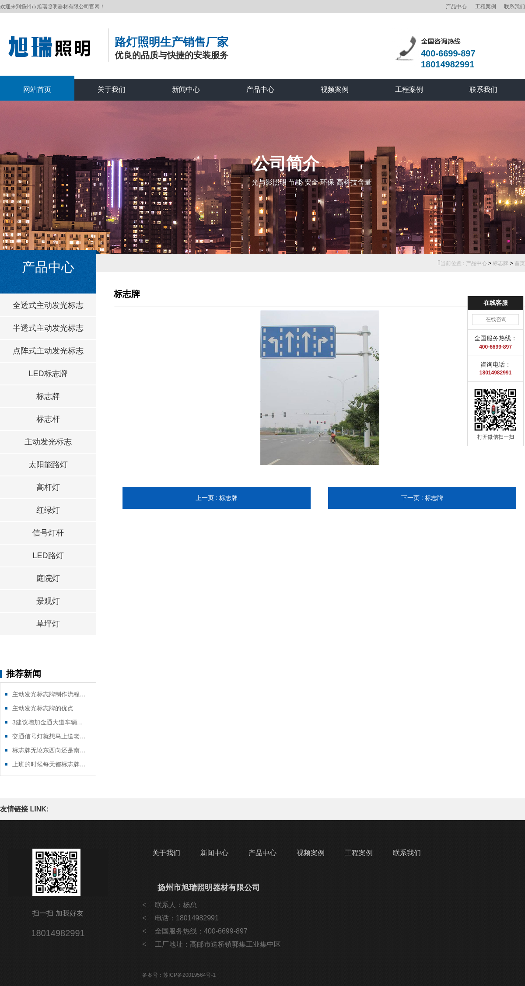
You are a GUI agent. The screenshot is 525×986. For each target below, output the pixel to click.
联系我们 (514, 6)
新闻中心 (186, 89)
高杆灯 (48, 487)
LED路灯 (47, 555)
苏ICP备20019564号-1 (189, 975)
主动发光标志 (48, 441)
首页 (519, 263)
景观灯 (48, 601)
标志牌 (500, 263)
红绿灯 (48, 510)
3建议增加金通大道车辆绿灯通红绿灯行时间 (49, 722)
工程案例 (485, 6)
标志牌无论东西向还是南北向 (49, 750)
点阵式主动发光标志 (48, 350)
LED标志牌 (47, 373)
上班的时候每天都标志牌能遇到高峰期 (49, 764)
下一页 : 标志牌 (422, 497)
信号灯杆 (48, 532)
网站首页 (37, 89)
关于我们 (112, 89)
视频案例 (335, 89)
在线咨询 (496, 319)
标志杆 (48, 419)
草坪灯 (48, 623)
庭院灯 (48, 578)
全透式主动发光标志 (48, 305)
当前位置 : (452, 263)
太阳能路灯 (48, 464)
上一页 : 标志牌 (217, 497)
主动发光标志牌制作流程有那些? (49, 694)
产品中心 (456, 6)
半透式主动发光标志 (48, 328)
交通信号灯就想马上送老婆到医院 (49, 736)
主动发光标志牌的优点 (43, 708)
